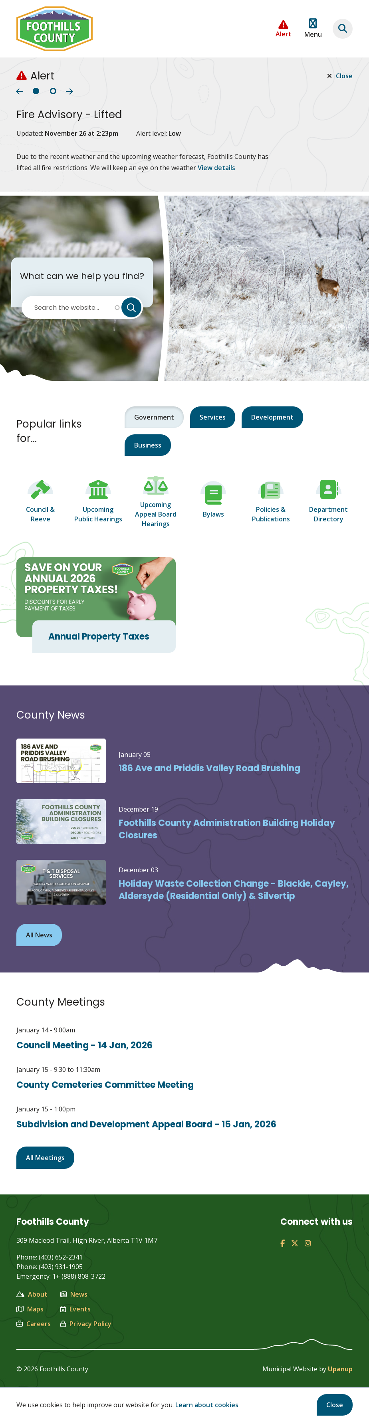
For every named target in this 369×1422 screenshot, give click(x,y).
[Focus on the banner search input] (343, 29)
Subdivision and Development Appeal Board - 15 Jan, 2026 (146, 1124)
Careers (33, 1323)
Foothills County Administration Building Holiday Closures (227, 829)
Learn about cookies (206, 1404)
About (32, 1294)
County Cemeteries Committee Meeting (105, 1085)
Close (334, 1404)
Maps (30, 1309)
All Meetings (45, 1157)
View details (216, 167)
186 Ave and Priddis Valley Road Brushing (209, 768)
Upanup (340, 1369)
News (73, 1294)
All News (39, 935)
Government (154, 417)
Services (213, 417)
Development (272, 417)
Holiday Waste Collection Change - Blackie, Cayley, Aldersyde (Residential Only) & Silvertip (234, 889)
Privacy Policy (85, 1323)
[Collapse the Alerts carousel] (284, 29)
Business (147, 445)
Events (75, 1309)
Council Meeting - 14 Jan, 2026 (84, 1045)
